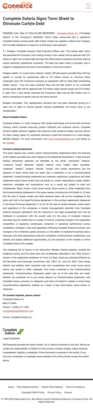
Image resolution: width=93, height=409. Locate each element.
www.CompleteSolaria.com (61, 139)
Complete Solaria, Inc (67, 33)
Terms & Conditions (75, 387)
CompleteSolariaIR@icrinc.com (18, 311)
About (11, 387)
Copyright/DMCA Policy (33, 392)
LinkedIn (10, 143)
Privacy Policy (54, 392)
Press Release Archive (27, 387)
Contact (68, 392)
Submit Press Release (52, 387)
